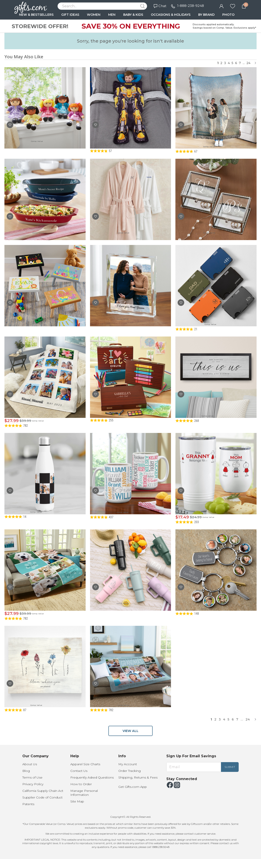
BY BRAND (206, 15)
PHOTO (228, 15)
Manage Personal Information (84, 793)
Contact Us (78, 771)
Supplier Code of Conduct (42, 797)
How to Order (81, 784)
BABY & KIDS (133, 15)
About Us (29, 764)
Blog (26, 771)
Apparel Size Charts (85, 764)
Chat (160, 6)
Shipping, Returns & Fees (137, 777)
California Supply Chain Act (42, 791)
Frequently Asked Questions (92, 777)
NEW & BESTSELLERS (36, 15)
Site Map (77, 801)
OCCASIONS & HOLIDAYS (170, 15)
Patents (28, 804)
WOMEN (93, 15)
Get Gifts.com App (132, 787)
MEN (111, 15)
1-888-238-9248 (190, 6)
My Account (127, 764)
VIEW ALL (130, 731)
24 (248, 63)
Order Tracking (129, 771)
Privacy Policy (32, 784)
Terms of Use (32, 777)
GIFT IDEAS (70, 15)
